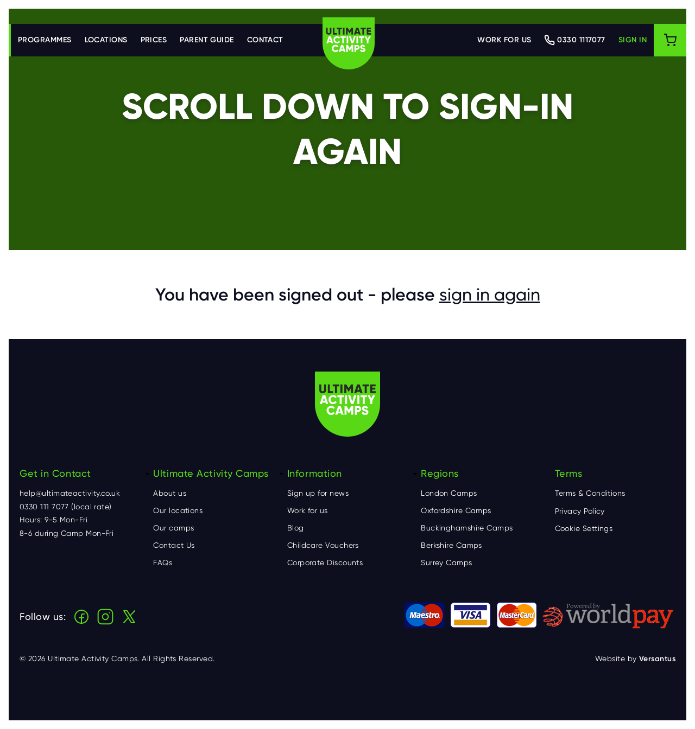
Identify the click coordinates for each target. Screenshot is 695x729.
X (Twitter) (129, 616)
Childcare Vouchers (323, 545)
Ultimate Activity (349, 43)
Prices (154, 39)
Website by (635, 658)
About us (169, 493)
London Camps (449, 493)
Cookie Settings (584, 528)
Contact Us (174, 545)
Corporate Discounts (325, 562)
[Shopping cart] (670, 40)
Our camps (173, 527)
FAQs (162, 562)
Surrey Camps (446, 562)
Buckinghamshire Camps (467, 527)
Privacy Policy (580, 511)
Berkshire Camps (451, 545)
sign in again (489, 294)
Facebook (81, 616)
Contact (265, 39)
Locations (106, 39)
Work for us (504, 39)
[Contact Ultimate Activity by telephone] (574, 40)
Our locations (178, 510)
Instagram (105, 616)
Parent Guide (206, 39)
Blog (295, 527)
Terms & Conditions (590, 493)
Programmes (45, 39)
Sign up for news (318, 493)
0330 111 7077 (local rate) (66, 506)
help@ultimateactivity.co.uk (70, 493)
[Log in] (632, 40)
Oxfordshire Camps (456, 510)
